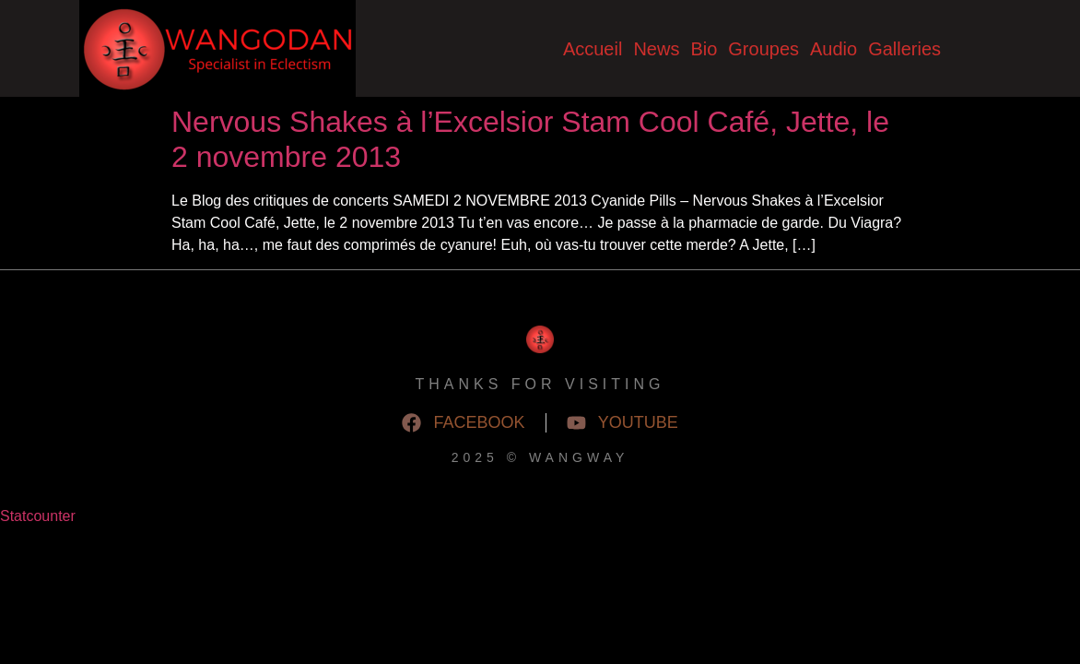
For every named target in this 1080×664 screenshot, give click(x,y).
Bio (703, 49)
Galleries (904, 49)
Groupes (763, 49)
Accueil (592, 49)
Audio (833, 49)
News (656, 49)
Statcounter (38, 516)
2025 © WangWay (540, 457)
